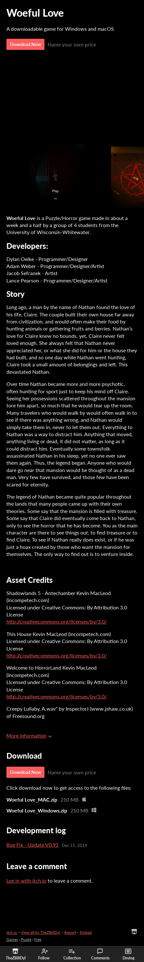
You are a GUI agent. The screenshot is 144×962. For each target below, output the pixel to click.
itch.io (11, 932)
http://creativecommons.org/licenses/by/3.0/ (56, 621)
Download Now (25, 44)
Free (37, 939)
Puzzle (26, 939)
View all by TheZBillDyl (40, 932)
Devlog (128, 954)
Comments (100, 954)
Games (12, 939)
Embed (86, 932)
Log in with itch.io (26, 880)
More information (29, 735)
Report (70, 932)
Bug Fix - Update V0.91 (32, 845)
